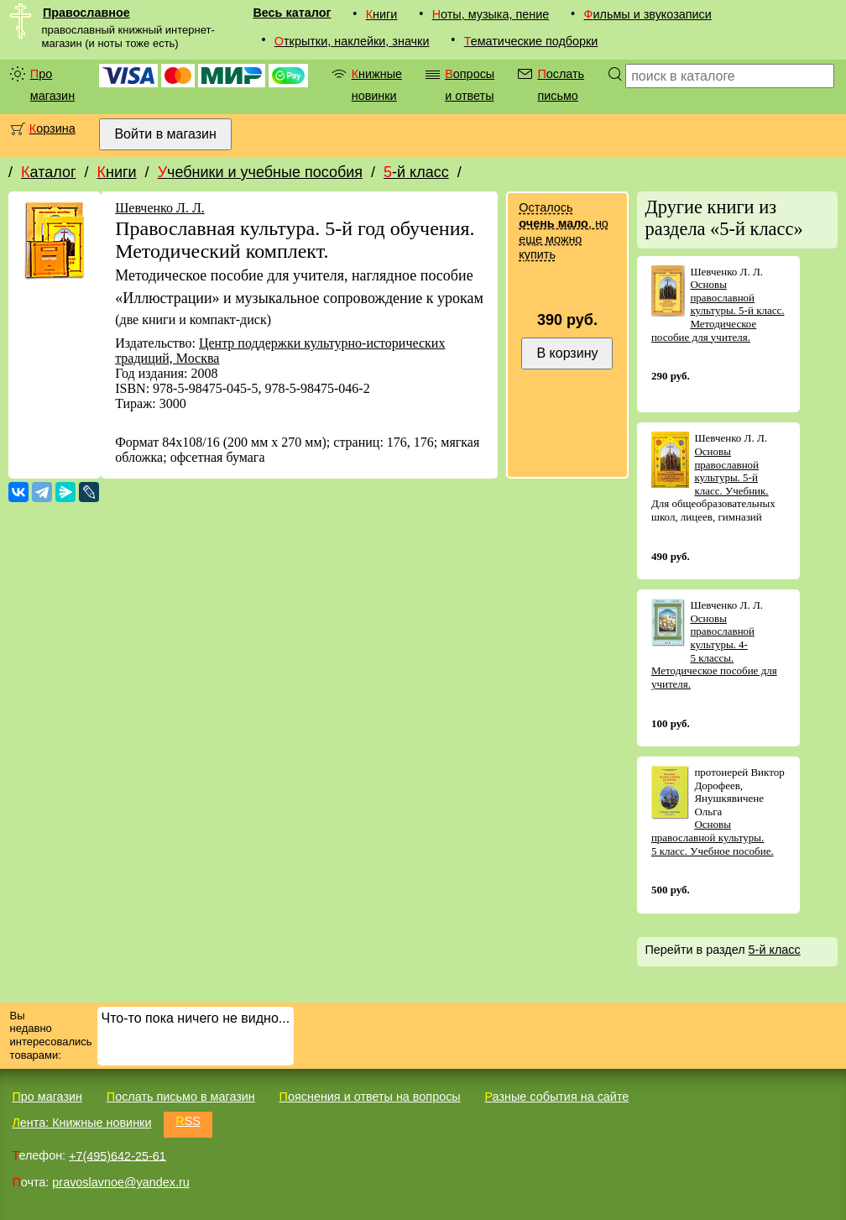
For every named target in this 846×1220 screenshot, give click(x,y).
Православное (86, 12)
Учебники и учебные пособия (260, 172)
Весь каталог (292, 12)
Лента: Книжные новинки (81, 1122)
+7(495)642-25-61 (117, 1155)
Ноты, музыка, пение (491, 14)
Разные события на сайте (556, 1096)
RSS (188, 1121)
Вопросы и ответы (469, 84)
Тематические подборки (531, 41)
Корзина (52, 128)
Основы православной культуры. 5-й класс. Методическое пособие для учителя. (718, 310)
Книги (382, 14)
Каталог (48, 172)
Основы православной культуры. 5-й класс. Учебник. (731, 471)
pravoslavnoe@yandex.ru (120, 1182)
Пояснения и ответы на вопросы (370, 1096)
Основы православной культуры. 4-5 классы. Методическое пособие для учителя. (714, 651)
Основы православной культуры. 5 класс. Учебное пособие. (712, 837)
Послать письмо (560, 84)
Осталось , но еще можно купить (563, 231)
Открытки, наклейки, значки (352, 41)
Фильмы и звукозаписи (648, 14)
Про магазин (52, 84)
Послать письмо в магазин (181, 1096)
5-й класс (416, 172)
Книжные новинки (377, 84)
